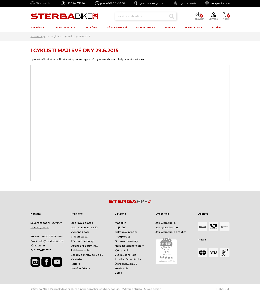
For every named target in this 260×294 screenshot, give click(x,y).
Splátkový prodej (126, 232)
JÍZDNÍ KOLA (38, 27)
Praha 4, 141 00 (40, 227)
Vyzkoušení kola (125, 254)
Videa (118, 272)
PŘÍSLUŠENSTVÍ (117, 27)
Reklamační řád (81, 250)
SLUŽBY (217, 27)
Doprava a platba (82, 222)
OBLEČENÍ (91, 27)
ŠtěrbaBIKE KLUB (126, 263)
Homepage (38, 36)
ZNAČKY (169, 27)
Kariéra (75, 263)
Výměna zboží (80, 232)
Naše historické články (129, 245)
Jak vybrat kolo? (166, 222)
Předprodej (122, 236)
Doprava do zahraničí (84, 227)
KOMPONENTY (145, 27)
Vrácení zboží (79, 236)
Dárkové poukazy (126, 241)
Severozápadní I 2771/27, (46, 222)
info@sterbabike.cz (51, 241)
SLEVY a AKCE (193, 27)
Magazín (120, 222)
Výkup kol (121, 250)
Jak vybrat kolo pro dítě (171, 232)
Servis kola (122, 268)
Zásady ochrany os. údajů (87, 254)
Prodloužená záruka (128, 259)
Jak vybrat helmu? (167, 227)
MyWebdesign (152, 289)
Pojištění (120, 227)
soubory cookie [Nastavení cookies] (109, 289)
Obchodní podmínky (84, 245)
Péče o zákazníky (82, 241)
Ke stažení (77, 259)
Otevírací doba (80, 268)
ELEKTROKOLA (65, 27)
